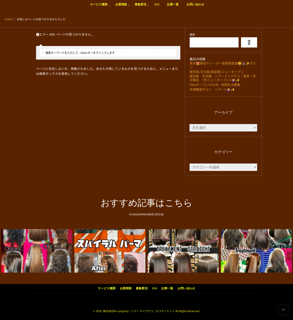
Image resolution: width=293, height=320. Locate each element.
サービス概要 (98, 7)
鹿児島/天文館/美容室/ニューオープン (217, 72)
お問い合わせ (195, 7)
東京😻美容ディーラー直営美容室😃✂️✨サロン (223, 65)
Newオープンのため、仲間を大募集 (215, 84)
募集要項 (140, 7)
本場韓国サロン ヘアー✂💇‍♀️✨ (212, 89)
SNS (156, 7)
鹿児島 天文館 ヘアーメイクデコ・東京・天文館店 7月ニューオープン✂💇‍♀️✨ (223, 78)
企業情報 (121, 7)
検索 (192, 34)
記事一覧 (173, 7)
